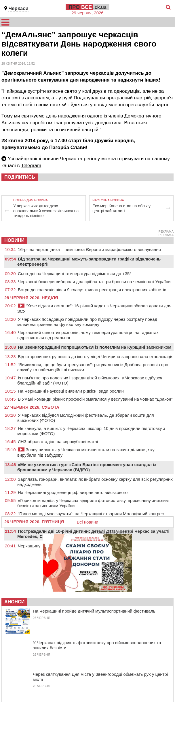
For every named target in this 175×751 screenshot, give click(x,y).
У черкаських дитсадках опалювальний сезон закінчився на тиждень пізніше (46, 211)
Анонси (14, 601)
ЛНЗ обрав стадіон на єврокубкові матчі (58, 441)
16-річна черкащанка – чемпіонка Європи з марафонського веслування (89, 249)
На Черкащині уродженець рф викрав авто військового (73, 492)
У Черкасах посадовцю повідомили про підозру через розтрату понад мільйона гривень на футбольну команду (87, 322)
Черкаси (18, 8)
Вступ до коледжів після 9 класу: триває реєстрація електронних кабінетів (92, 289)
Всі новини (87, 522)
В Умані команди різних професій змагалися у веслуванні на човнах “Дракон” (95, 399)
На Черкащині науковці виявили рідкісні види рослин (71, 391)
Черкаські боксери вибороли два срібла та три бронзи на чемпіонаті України (94, 281)
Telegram (31, 165)
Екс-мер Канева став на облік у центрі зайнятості (121, 208)
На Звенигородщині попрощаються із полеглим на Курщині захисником (94, 347)
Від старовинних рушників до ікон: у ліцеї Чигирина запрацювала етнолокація (96, 356)
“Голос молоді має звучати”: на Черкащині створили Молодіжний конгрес (91, 513)
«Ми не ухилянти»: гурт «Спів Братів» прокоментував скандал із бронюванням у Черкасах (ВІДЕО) (86, 467)
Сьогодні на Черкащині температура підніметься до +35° (74, 273)
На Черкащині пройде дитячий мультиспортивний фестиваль (94, 611)
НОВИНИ (14, 240)
